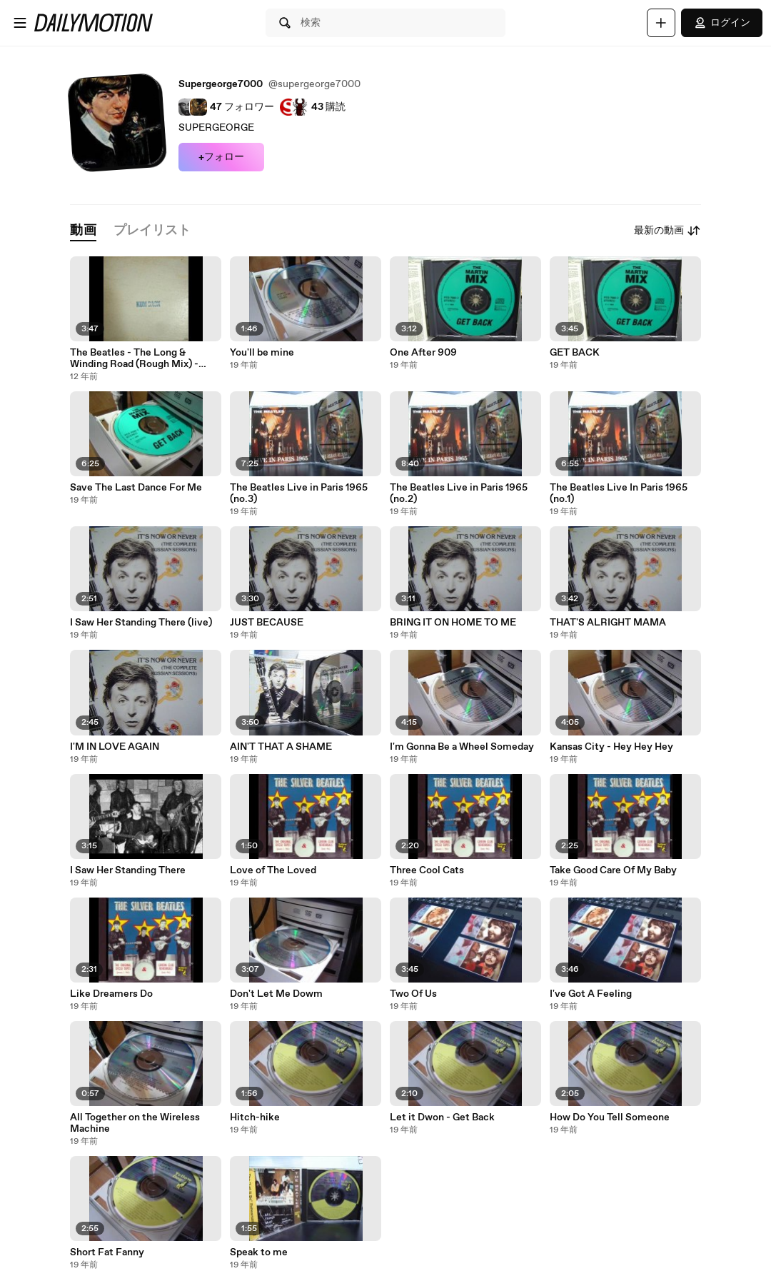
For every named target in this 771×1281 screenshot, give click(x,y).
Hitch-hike (255, 1117)
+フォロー (221, 157)
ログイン (721, 23)
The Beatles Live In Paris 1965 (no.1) (618, 493)
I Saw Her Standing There (128, 870)
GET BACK (575, 352)
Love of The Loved (273, 870)
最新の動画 (667, 230)
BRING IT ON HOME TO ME (453, 622)
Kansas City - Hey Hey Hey (611, 747)
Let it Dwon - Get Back (442, 1117)
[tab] (83, 231)
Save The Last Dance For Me (136, 487)
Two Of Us (413, 994)
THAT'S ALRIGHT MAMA (608, 622)
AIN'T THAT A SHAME (281, 747)
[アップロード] (661, 23)
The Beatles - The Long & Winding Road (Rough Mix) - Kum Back (134, 358)
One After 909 (423, 352)
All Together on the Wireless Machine (135, 1123)
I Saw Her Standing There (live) (141, 622)
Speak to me (259, 1252)
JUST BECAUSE (266, 622)
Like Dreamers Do (111, 994)
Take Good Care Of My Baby (613, 870)
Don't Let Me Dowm (276, 994)
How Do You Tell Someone (610, 1117)
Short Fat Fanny (107, 1252)
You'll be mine (262, 352)
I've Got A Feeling (591, 994)
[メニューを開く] (20, 23)
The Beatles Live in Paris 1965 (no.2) (459, 493)
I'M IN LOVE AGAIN (114, 747)
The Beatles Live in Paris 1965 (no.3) (299, 493)
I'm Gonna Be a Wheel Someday (462, 747)
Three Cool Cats (427, 870)
